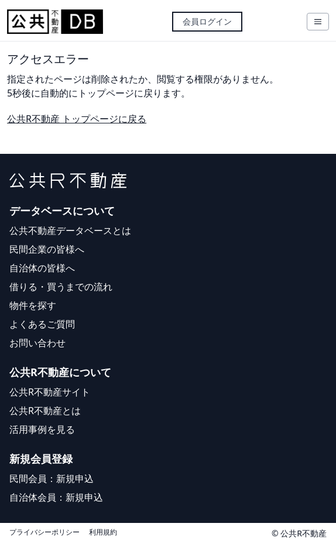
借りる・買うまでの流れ (60, 286)
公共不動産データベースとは (70, 230)
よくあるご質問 (42, 324)
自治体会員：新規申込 (56, 497)
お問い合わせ (37, 342)
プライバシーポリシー (44, 532)
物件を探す (32, 305)
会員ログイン (207, 21)
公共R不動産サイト (49, 391)
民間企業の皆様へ (46, 249)
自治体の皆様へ (42, 267)
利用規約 (103, 532)
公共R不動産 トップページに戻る (76, 118)
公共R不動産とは (45, 410)
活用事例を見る (42, 429)
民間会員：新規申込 (51, 478)
